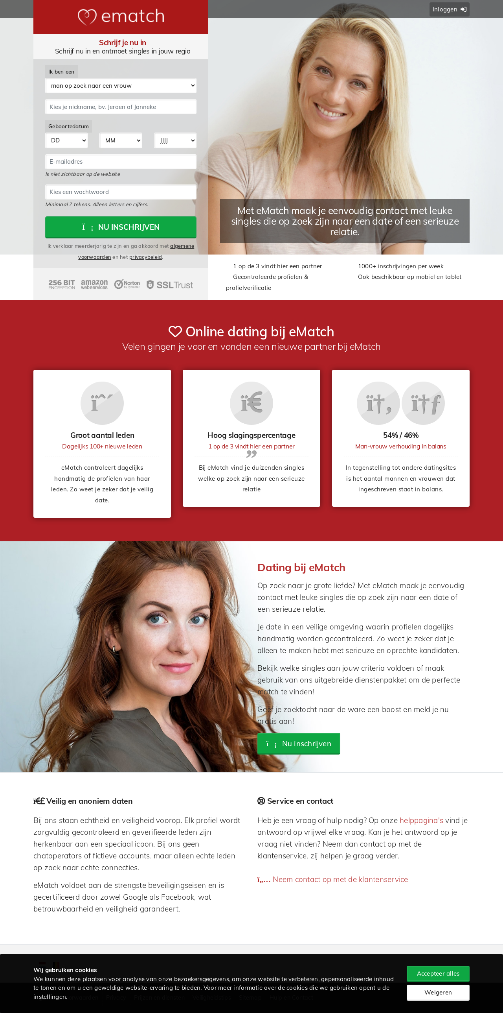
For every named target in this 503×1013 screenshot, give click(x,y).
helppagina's (421, 820)
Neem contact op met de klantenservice (332, 879)
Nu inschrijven (121, 227)
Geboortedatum (68, 126)
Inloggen (449, 9)
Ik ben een (61, 71)
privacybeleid (145, 257)
